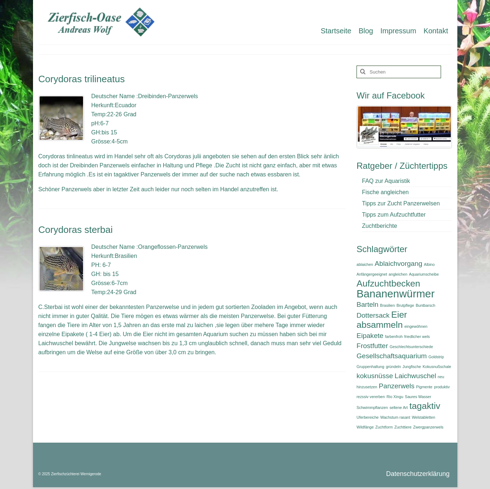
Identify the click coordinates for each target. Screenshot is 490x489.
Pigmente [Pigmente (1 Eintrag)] (424, 387)
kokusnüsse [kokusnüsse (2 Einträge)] (375, 376)
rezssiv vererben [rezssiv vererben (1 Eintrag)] (371, 396)
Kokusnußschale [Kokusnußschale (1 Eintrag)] (437, 366)
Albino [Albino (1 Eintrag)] (429, 264)
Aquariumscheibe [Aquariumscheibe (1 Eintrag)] (424, 274)
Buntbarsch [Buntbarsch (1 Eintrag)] (425, 305)
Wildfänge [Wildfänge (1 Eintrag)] (365, 427)
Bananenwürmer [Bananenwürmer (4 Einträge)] (396, 294)
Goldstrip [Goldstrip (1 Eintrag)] (436, 357)
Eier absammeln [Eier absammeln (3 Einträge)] (382, 320)
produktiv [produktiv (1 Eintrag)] (442, 387)
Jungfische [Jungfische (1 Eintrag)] (412, 366)
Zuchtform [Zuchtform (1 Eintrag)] (384, 427)
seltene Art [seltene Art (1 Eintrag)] (399, 407)
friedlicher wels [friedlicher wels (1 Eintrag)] (417, 336)
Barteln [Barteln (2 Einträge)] (367, 304)
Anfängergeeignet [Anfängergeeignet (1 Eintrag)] (372, 274)
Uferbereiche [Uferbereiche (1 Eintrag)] (368, 417)
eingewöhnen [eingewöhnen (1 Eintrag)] (415, 326)
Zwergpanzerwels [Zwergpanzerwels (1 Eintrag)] (428, 427)
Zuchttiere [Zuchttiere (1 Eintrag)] (402, 427)
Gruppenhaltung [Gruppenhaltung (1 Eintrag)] (370, 366)
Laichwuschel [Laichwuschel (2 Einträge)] (415, 376)
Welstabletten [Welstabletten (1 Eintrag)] (423, 417)
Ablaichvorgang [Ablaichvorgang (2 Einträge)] (398, 263)
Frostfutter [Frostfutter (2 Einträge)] (372, 346)
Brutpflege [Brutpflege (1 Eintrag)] (405, 305)
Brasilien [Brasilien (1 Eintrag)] (387, 305)
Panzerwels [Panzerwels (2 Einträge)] (396, 386)
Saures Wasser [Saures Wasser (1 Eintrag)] (418, 396)
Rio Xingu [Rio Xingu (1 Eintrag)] (395, 396)
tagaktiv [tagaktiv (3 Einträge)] (424, 406)
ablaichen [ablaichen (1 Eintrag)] (365, 264)
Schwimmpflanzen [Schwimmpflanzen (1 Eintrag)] (372, 407)
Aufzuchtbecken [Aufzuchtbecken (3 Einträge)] (388, 283)
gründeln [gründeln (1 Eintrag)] (393, 366)
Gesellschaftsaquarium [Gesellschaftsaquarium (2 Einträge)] (392, 356)
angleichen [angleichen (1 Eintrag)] (398, 274)
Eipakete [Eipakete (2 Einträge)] (370, 335)
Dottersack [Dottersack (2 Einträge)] (373, 315)
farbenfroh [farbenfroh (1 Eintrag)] (394, 336)
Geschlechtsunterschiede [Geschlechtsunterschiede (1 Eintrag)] (411, 346)
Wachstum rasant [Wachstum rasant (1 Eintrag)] (395, 417)
